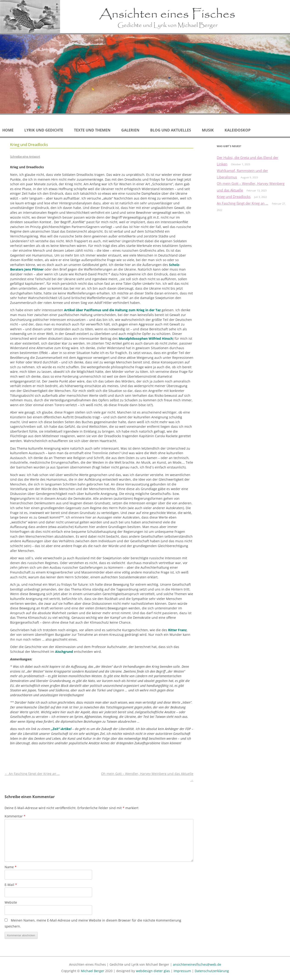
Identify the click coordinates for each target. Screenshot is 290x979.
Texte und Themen (92, 130)
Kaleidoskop (238, 130)
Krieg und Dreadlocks (234, 196)
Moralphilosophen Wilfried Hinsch (146, 338)
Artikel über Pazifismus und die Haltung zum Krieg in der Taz (112, 310)
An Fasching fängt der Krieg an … (32, 773)
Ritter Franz (177, 630)
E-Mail (11, 884)
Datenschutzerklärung (212, 971)
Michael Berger (92, 971)
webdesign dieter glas (153, 971)
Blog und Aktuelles (170, 130)
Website (11, 902)
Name (11, 867)
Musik (208, 130)
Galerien (130, 130)
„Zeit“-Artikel (61, 729)
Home (8, 130)
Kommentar (15, 816)
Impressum (182, 971)
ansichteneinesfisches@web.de (197, 964)
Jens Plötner (34, 269)
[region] (145, 74)
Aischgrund (63, 651)
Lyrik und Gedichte (43, 130)
